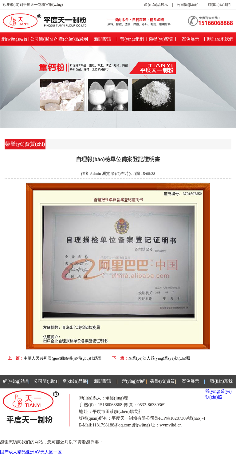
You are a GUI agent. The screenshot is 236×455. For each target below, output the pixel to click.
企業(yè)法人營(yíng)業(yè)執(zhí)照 (159, 358)
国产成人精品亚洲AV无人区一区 (31, 451)
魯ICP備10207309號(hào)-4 (180, 418)
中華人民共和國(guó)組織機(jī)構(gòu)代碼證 (63, 358)
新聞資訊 (102, 39)
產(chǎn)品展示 (156, 4)
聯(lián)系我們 (219, 4)
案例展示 (190, 39)
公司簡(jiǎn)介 (188, 4)
